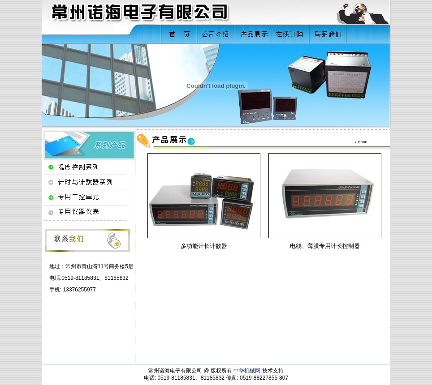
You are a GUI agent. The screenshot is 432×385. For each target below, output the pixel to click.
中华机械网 (246, 371)
